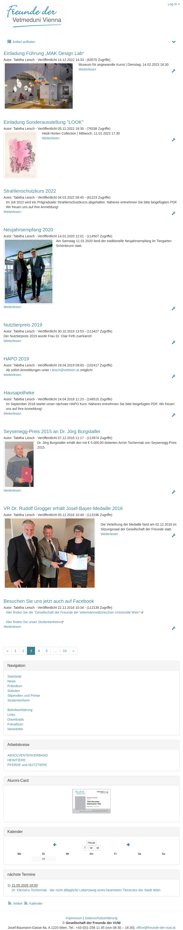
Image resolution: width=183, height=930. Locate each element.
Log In (174, 4)
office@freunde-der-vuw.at (155, 928)
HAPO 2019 (16, 358)
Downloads (15, 719)
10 (65, 651)
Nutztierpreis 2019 (23, 324)
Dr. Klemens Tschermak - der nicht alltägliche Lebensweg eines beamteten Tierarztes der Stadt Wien (86, 890)
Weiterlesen (87, 69)
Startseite (14, 676)
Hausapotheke (19, 392)
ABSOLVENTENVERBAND (27, 755)
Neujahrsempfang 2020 (28, 229)
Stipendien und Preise (23, 695)
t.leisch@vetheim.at (64, 370)
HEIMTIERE (16, 760)
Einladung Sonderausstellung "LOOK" (44, 122)
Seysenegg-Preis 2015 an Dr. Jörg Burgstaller (52, 431)
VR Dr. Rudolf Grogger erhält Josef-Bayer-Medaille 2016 (63, 508)
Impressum (74, 918)
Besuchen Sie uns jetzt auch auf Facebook (49, 601)
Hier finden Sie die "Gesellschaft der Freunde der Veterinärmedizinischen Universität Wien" (73, 612)
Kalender (33, 903)
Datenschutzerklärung (101, 918)
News (11, 681)
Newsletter (15, 729)
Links (11, 715)
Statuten (13, 691)
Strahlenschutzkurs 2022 (30, 191)
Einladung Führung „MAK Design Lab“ (44, 53)
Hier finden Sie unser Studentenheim (33, 622)
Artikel (15, 903)
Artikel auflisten (21, 42)
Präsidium (14, 686)
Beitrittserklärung (19, 710)
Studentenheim (18, 700)
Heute (91, 842)
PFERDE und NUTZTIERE (27, 765)
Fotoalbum (15, 724)
